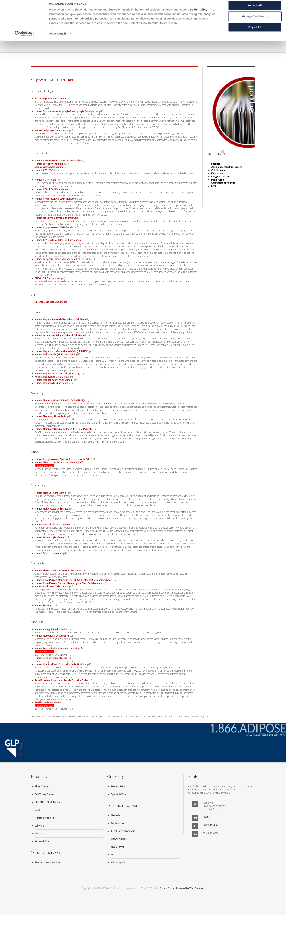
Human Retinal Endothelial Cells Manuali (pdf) (58, 648)
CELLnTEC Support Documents (51, 302)
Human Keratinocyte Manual (49, 537)
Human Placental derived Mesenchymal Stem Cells (61, 570)
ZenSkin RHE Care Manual (48, 702)
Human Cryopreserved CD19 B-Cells (54, 227)
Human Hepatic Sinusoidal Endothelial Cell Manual (61, 319)
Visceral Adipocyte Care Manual (51, 130)
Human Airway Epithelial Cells (50, 629)
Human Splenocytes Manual (49, 163)
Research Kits (42, 841)
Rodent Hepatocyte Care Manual (52, 376)
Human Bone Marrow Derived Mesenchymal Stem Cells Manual (68, 583)
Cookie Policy (197, 13)
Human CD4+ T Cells (45, 179)
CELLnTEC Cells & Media (47, 802)
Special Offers (118, 794)
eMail (206, 816)
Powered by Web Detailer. (190, 888)
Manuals (115, 815)
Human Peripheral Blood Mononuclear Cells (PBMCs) (62, 259)
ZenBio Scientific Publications (226, 167)
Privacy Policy (167, 888)
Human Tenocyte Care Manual (51, 658)
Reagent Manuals (220, 176)
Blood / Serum (42, 786)
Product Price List (120, 786)
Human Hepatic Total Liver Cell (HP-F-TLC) (57, 373)
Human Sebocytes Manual (48, 553)
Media (38, 833)
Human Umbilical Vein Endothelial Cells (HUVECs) (60, 664)
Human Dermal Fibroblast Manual (52, 524)
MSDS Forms (217, 179)
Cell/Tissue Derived (45, 794)
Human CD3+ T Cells (45, 170)
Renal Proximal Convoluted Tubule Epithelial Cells (61, 680)
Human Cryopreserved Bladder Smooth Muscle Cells (62, 459)
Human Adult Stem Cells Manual (51, 586)
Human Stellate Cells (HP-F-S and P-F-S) (55, 354)
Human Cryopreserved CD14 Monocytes (56, 198)
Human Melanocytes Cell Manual (52, 508)
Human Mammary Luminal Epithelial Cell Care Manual (63, 429)
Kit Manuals (217, 173)
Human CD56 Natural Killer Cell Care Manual (58, 240)
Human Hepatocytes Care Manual (52, 383)
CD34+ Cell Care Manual (47, 278)
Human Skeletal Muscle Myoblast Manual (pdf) (59, 462)
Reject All (254, 31)
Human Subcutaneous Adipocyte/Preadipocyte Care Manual (66, 111)
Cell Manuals (218, 170)
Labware (39, 825)
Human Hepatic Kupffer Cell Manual (53, 379)
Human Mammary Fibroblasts (50, 416)
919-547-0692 (210, 825)
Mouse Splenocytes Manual (49, 167)
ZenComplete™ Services (47, 862)
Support (215, 163)
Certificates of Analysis (223, 182)
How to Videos (118, 839)
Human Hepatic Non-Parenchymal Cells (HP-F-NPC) (61, 351)
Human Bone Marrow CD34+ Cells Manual (57, 160)
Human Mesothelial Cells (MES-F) (52, 635)
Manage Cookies (255, 20)
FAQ (213, 186)
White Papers (118, 862)
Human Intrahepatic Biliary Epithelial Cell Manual (60, 335)
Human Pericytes (43, 605)
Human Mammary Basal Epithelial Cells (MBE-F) (59, 400)
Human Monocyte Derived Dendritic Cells (56, 217)
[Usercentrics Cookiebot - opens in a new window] (24, 37)
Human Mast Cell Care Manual (50, 492)
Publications (117, 823)
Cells (37, 810)
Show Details (58, 37)
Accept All (255, 9)
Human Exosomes (44, 817)
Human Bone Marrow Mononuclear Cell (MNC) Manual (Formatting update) (74, 580)
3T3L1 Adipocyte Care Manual (50, 98)
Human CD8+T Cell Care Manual (51, 189)
